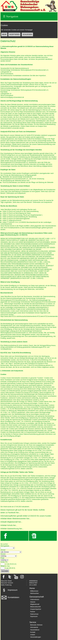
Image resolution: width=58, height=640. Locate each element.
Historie (32, 602)
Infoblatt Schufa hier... (8, 525)
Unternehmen (34, 599)
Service (32, 622)
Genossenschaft (36, 597)
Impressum (9, 590)
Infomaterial (34, 627)
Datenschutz (34, 614)
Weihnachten (34, 593)
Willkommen (34, 591)
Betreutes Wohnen (36, 625)
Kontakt (32, 632)
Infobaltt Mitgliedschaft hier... (11, 522)
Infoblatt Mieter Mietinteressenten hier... (15, 519)
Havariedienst (34, 630)
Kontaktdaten (10, 597)
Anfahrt (32, 635)
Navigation (10, 16)
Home (32, 588)
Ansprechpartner (35, 609)
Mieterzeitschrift (35, 607)
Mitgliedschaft (34, 604)
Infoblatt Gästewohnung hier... (11, 529)
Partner (32, 612)
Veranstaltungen (35, 637)
